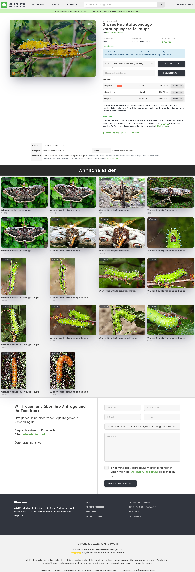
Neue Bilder (92, 511)
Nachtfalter (90, 156)
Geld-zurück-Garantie (142, 507)
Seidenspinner (100, 158)
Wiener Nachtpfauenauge (130, 156)
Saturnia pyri (110, 21)
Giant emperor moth (69, 158)
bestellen (177, 86)
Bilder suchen (94, 516)
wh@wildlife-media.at (36, 434)
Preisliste (165, 123)
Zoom (89, 24)
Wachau (129, 150)
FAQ (116, 133)
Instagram (135, 516)
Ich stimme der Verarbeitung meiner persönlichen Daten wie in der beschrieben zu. (142, 472)
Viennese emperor (86, 158)
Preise (89, 502)
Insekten (46, 150)
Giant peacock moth (150, 156)
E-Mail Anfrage (161, 126)
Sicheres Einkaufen (130, 133)
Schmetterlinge (57, 150)
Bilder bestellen (95, 507)
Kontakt (107, 133)
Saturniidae (114, 156)
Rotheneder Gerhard (115, 32)
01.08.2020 (166, 41)
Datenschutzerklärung (144, 472)
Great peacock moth (51, 158)
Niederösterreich (118, 150)
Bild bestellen (172, 63)
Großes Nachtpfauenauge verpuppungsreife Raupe (127, 26)
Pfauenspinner (102, 156)
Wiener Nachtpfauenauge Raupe (166, 250)
